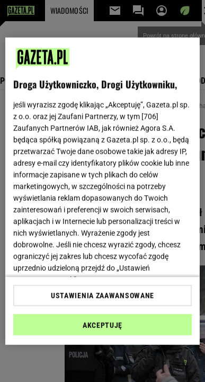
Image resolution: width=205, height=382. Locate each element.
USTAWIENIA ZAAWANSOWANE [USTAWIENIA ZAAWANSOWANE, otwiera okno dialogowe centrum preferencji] (102, 295)
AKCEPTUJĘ (102, 325)
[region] (102, 191)
